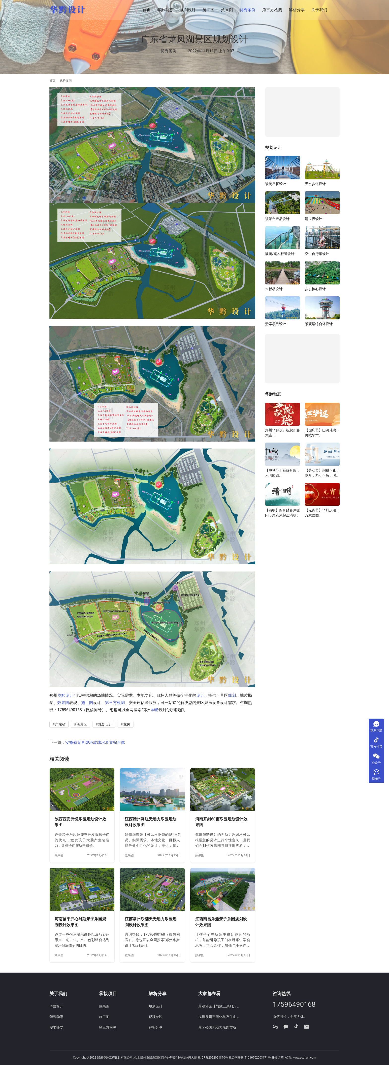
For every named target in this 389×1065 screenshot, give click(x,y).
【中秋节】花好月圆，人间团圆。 (282, 472)
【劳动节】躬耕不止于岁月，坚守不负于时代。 (322, 473)
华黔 (155, 709)
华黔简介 (56, 1006)
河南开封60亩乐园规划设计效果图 (221, 822)
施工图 (208, 9)
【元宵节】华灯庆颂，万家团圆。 (322, 512)
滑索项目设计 (275, 324)
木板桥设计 (274, 289)
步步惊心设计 (315, 289)
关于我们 (319, 9)
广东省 (60, 724)
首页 (147, 9)
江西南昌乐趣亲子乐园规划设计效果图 (221, 922)
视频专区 (155, 1017)
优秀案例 (248, 9)
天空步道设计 (315, 184)
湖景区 (82, 724)
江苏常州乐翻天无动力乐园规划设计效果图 (150, 922)
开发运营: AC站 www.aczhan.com (294, 1057)
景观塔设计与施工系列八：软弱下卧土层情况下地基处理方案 (219, 1006)
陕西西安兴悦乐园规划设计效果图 (80, 822)
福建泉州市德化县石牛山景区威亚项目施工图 (219, 1017)
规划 (232, 695)
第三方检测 (272, 9)
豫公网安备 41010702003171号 (250, 1057)
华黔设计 (65, 695)
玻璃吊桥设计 (275, 184)
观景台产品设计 (277, 219)
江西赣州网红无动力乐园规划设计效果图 (150, 822)
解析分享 (297, 9)
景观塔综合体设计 (319, 324)
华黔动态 (165, 9)
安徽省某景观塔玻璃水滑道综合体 (95, 742)
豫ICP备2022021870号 (213, 1057)
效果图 (227, 9)
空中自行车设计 (317, 254)
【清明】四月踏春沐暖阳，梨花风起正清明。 (282, 512)
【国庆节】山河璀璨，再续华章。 (322, 432)
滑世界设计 (313, 219)
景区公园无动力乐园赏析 (217, 1027)
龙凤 (126, 724)
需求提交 (56, 1027)
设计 (200, 695)
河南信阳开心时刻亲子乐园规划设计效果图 (80, 922)
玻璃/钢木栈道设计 (279, 254)
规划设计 (188, 9)
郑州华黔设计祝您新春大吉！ (282, 432)
